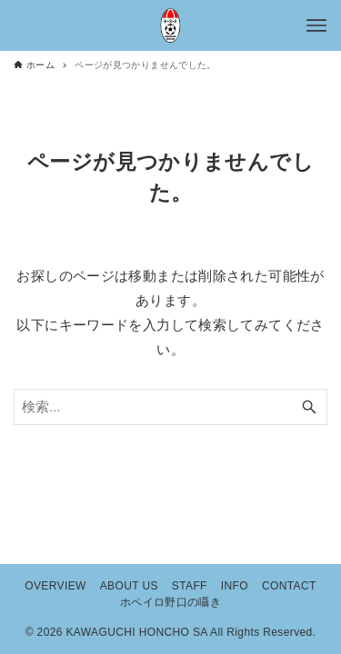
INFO (234, 586)
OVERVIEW (55, 586)
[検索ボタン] (309, 407)
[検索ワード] (170, 407)
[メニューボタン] (316, 25)
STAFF (189, 586)
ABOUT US (129, 586)
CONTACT (289, 586)
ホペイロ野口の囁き (170, 602)
